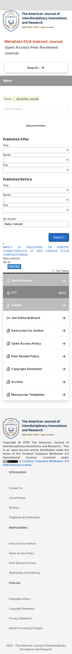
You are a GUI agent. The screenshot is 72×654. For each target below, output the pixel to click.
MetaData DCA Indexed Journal (33, 41)
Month (7, 154)
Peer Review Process (22, 563)
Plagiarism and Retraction (24, 517)
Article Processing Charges (26, 628)
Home (7, 99)
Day (5, 164)
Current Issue (17, 497)
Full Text (14, 266)
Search (58, 237)
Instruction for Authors (22, 543)
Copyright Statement (21, 608)
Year (6, 145)
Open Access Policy (21, 553)
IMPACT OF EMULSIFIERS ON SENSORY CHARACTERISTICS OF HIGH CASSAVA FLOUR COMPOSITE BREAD (36, 251)
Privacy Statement (20, 618)
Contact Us (16, 488)
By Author (9, 219)
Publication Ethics (19, 598)
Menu (7, 81)
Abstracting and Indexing (24, 572)
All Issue (14, 507)
